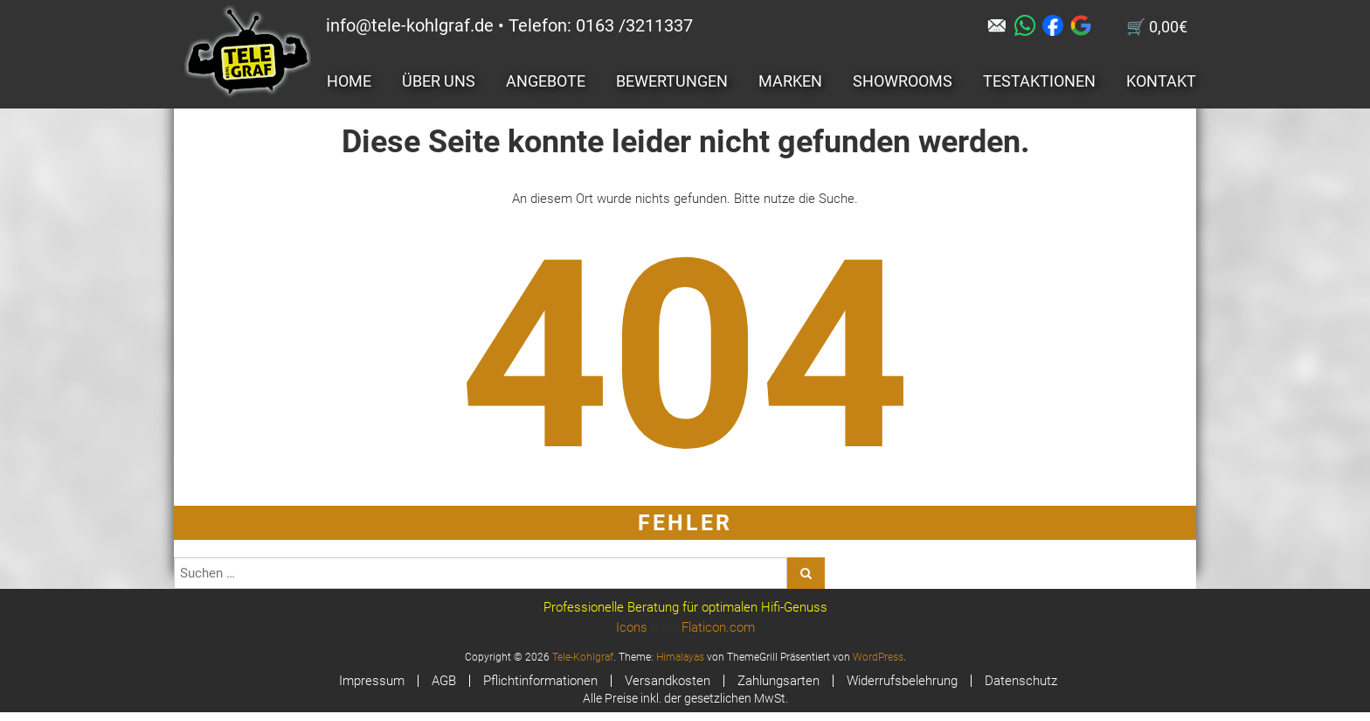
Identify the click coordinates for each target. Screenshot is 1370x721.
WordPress (878, 657)
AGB (444, 681)
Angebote (545, 81)
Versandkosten (667, 681)
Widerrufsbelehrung (902, 681)
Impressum (372, 681)
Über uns (438, 81)
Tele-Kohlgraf (582, 657)
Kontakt (1161, 81)
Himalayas (680, 657)
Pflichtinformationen (540, 681)
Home (349, 81)
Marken (790, 81)
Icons (631, 627)
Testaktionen (1039, 81)
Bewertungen (672, 81)
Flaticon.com (718, 627)
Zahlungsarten (778, 681)
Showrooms (902, 81)
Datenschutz (1021, 681)
